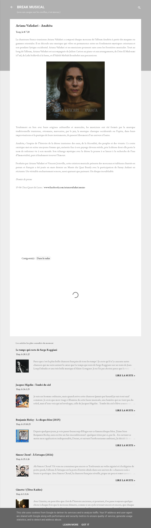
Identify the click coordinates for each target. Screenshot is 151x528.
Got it (85, 524)
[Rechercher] (139, 8)
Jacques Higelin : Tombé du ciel (33, 384)
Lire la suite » (125, 375)
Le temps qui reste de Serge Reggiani (36, 349)
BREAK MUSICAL (31, 7)
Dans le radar (43, 258)
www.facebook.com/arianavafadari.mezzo (64, 187)
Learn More (70, 524)
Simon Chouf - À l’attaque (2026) (34, 454)
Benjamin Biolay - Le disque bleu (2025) (38, 419)
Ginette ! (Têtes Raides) (29, 489)
